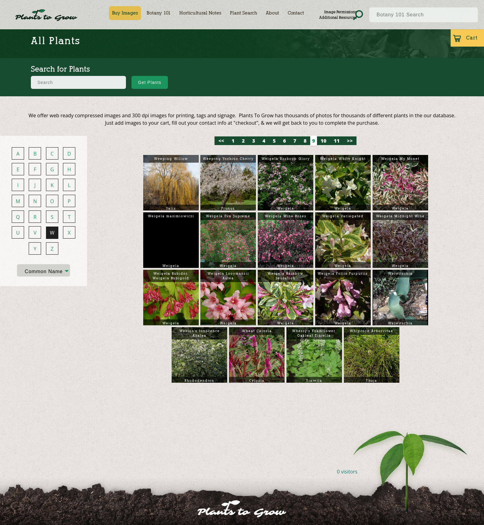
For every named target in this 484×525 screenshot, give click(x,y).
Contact (296, 12)
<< (221, 140)
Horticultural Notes (200, 12)
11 (337, 140)
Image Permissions (340, 12)
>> (350, 140)
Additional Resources (338, 17)
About (272, 12)
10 (324, 140)
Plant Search (243, 12)
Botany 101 (159, 12)
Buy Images (125, 12)
